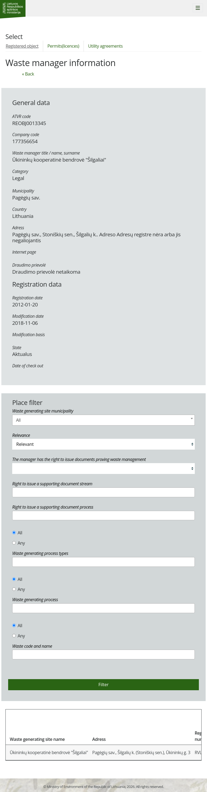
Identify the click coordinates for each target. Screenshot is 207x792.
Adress (18, 228)
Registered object (22, 46)
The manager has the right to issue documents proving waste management (79, 459)
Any (18, 543)
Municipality (23, 191)
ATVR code (21, 116)
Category (20, 171)
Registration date (27, 298)
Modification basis (28, 335)
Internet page (24, 252)
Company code (25, 135)
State (16, 348)
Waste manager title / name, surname (46, 153)
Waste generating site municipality (42, 411)
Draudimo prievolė (29, 265)
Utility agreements (105, 46)
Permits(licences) (63, 46)
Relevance (21, 435)
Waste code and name (32, 646)
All (17, 533)
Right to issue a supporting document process (52, 507)
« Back (28, 74)
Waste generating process (35, 600)
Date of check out (27, 366)
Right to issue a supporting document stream (52, 484)
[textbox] (15, 492)
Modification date (28, 316)
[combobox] (103, 420)
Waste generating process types (40, 553)
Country (19, 209)
